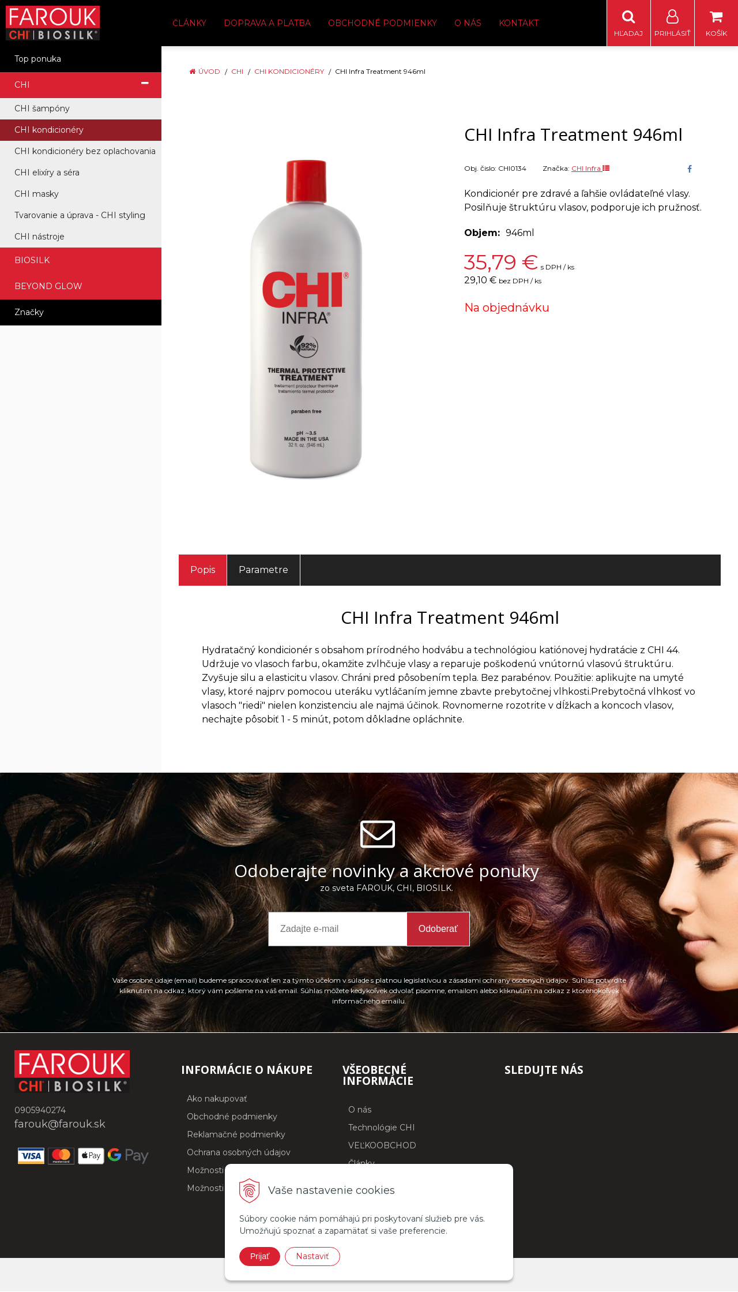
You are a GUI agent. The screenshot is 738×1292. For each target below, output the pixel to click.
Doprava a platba (267, 23)
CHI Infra (590, 168)
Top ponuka (37, 59)
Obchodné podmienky (382, 23)
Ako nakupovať (217, 1099)
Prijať (259, 1256)
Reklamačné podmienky (236, 1135)
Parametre (263, 570)
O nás (467, 23)
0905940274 (40, 1111)
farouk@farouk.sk (60, 1124)
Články (189, 23)
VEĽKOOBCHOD (382, 1146)
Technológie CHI (381, 1128)
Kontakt (519, 23)
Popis (202, 570)
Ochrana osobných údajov (239, 1153)
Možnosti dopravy (222, 1171)
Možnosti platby (219, 1189)
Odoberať (438, 929)
